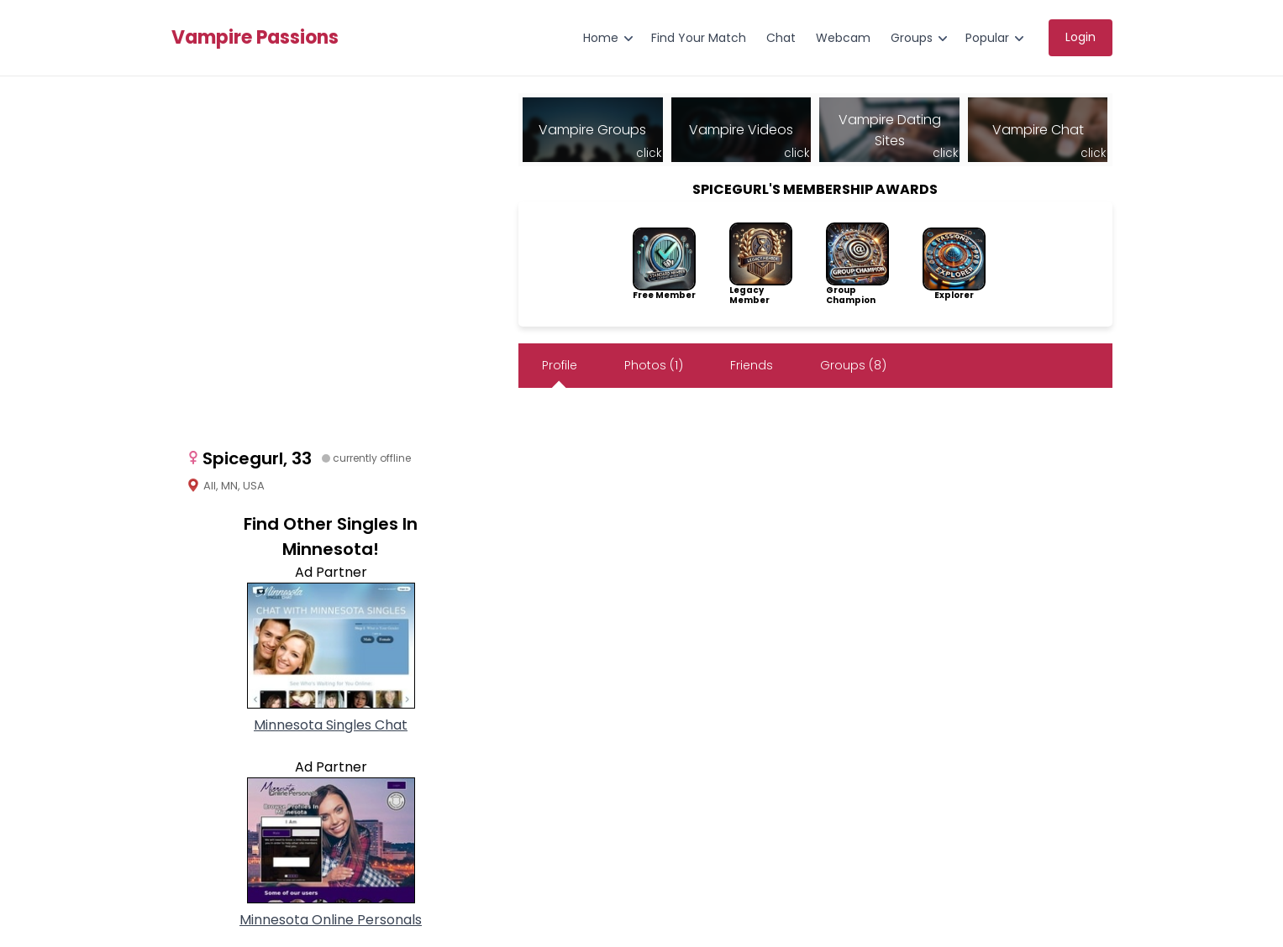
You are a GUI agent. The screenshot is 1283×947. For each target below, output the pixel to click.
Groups (912, 37)
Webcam (843, 37)
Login (1080, 37)
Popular (987, 37)
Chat (781, 37)
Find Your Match (698, 37)
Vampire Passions (255, 38)
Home (600, 37)
